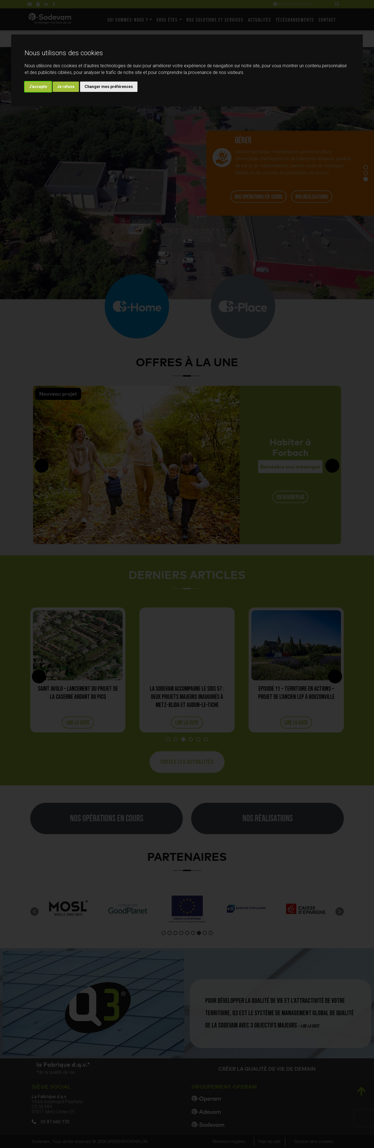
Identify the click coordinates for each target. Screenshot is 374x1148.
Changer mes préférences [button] (109, 86)
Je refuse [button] (65, 86)
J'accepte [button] (38, 86)
